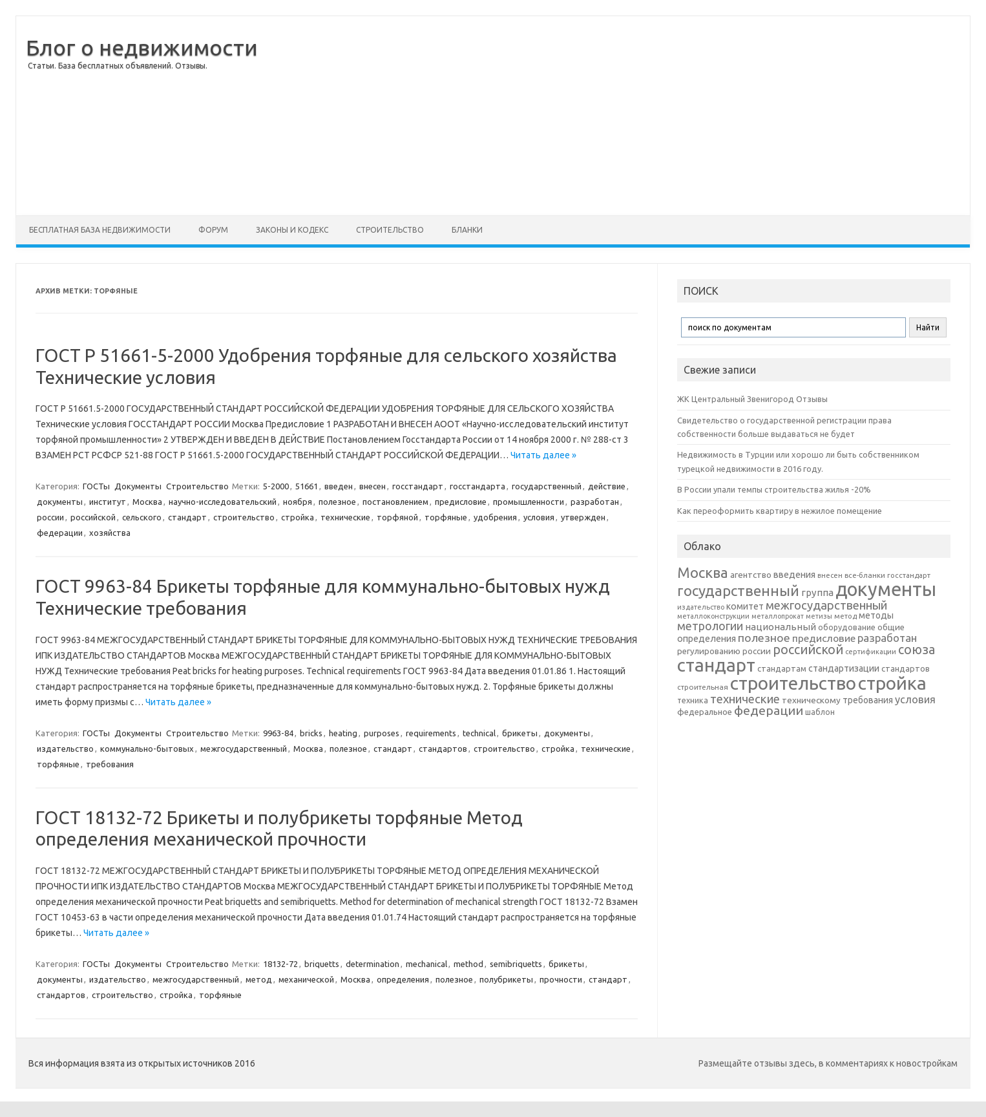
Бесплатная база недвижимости (100, 230)
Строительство (390, 230)
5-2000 (276, 486)
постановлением (395, 501)
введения (794, 574)
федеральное (704, 712)
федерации (60, 532)
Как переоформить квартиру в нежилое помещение (779, 510)
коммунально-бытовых (147, 748)
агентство (750, 574)
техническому (811, 700)
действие (606, 486)
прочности (561, 979)
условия (538, 517)
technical (479, 733)
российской (93, 517)
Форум (213, 230)
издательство (65, 748)
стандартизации (843, 668)
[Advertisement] (613, 115)
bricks (311, 733)
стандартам (781, 668)
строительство (244, 517)
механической (306, 979)
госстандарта (477, 486)
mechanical (426, 963)
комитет (745, 606)
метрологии (710, 625)
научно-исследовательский (223, 501)
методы (876, 615)
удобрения (495, 517)
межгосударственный (243, 748)
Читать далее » (543, 455)
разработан (595, 501)
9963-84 (278, 733)
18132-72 (280, 963)
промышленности (528, 501)
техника (692, 700)
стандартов (443, 748)
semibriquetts (516, 963)
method (468, 963)
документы (60, 501)
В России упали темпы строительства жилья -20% (774, 489)
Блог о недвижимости (142, 47)
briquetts (321, 963)
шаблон (820, 712)
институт (107, 501)
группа (817, 592)
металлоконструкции (713, 616)
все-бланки (864, 575)
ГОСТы (96, 486)
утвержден (583, 517)
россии (50, 517)
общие (891, 627)
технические (345, 517)
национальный (780, 626)
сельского (142, 517)
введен (338, 486)
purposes (381, 733)
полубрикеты (506, 979)
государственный (547, 486)
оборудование (847, 627)
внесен (372, 486)
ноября (297, 501)
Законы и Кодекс (292, 230)
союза (916, 650)
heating (343, 733)
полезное (337, 501)
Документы (138, 486)
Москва (147, 501)
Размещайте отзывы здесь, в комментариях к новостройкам (828, 1063)
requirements (431, 733)
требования (110, 764)
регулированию (708, 651)
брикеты (520, 733)
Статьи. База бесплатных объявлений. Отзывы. (117, 65)
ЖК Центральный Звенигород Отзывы (752, 398)
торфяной (397, 517)
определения (403, 979)
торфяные (446, 517)
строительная (702, 687)
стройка (297, 517)
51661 (306, 486)
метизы (819, 616)
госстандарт (417, 486)
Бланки (467, 230)
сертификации (870, 651)
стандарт (187, 517)
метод (259, 979)
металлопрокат (777, 616)
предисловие (461, 501)
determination (372, 963)
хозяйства (110, 532)
